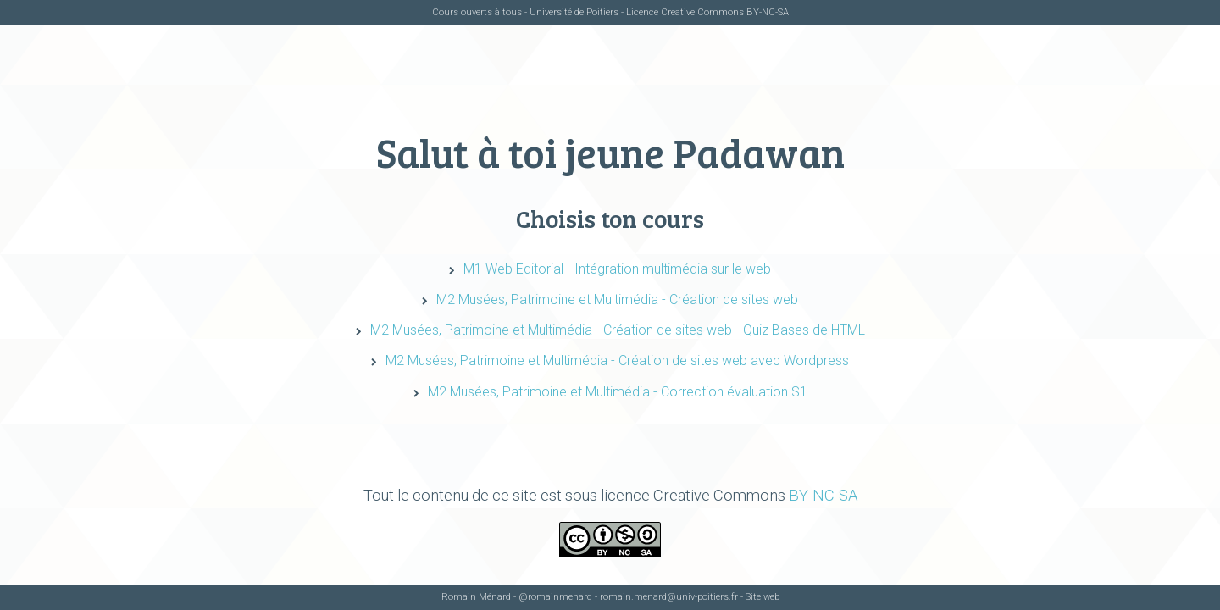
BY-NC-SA (767, 12)
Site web (762, 596)
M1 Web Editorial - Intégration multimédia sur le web (617, 269)
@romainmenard (555, 596)
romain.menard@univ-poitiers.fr (669, 596)
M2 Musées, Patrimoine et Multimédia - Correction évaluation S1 (617, 392)
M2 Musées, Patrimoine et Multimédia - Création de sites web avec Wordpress (617, 360)
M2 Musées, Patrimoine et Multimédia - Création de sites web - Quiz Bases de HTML (617, 330)
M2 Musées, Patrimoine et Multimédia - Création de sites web (617, 299)
